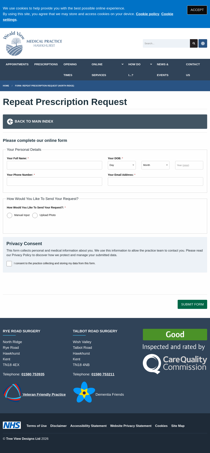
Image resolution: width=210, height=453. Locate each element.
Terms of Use (36, 426)
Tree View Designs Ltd (23, 439)
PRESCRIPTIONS (46, 64)
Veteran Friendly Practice (34, 393)
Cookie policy (147, 14)
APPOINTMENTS (17, 64)
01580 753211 (102, 374)
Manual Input (22, 215)
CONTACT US (193, 70)
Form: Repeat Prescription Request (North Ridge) (44, 86)
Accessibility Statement (88, 426)
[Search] (166, 43)
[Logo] (32, 43)
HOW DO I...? (134, 70)
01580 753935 (32, 374)
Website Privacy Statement (130, 426)
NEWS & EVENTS (163, 70)
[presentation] (31, 283)
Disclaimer (58, 426)
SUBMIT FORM (192, 304)
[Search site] (194, 43)
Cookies (161, 426)
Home (6, 86)
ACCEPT (197, 10)
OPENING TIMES (70, 70)
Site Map (177, 426)
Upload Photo (48, 215)
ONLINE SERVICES (99, 70)
